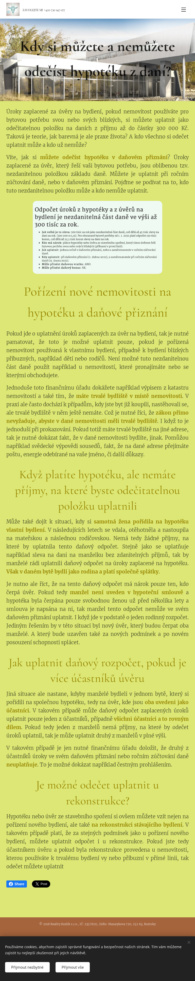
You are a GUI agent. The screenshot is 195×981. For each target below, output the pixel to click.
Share (16, 884)
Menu (183, 9)
